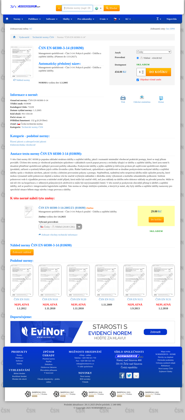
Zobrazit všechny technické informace (58, 234)
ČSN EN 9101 (21, 283)
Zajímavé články (165, 371)
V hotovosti (48, 373)
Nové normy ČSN (165, 368)
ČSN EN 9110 (50, 283)
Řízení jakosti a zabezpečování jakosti (28, 141)
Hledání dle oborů (19, 379)
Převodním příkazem (48, 370)
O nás (104, 19)
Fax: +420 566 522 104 (85, 361)
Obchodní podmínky (165, 360)
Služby (67, 19)
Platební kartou (49, 359)
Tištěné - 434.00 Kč (151, 58)
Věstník (85, 382)
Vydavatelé (24, 37)
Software (52, 19)
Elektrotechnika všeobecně (23, 144)
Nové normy (85, 376)
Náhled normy (21, 80)
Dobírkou (48, 364)
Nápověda (172, 19)
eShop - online (85, 355)
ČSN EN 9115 (135, 283)
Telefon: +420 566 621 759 (85, 358)
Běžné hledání (19, 373)
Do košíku (158, 71)
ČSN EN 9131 (163, 283)
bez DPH (170, 28)
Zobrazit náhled (22, 252)
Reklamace (165, 365)
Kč (128, 19)
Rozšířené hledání (19, 376)
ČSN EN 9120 (78, 283)
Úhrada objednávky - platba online (49, 380)
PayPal (49, 361)
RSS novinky (85, 379)
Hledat (111, 8)
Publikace (34, 19)
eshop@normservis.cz (85, 363)
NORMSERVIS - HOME (166, 354)
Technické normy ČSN (43, 37)
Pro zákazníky (86, 19)
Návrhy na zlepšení (165, 357)
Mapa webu (165, 351)
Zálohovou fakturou (49, 367)
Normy (18, 19)
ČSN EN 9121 (106, 283)
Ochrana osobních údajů (165, 363)
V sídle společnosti (85, 366)
